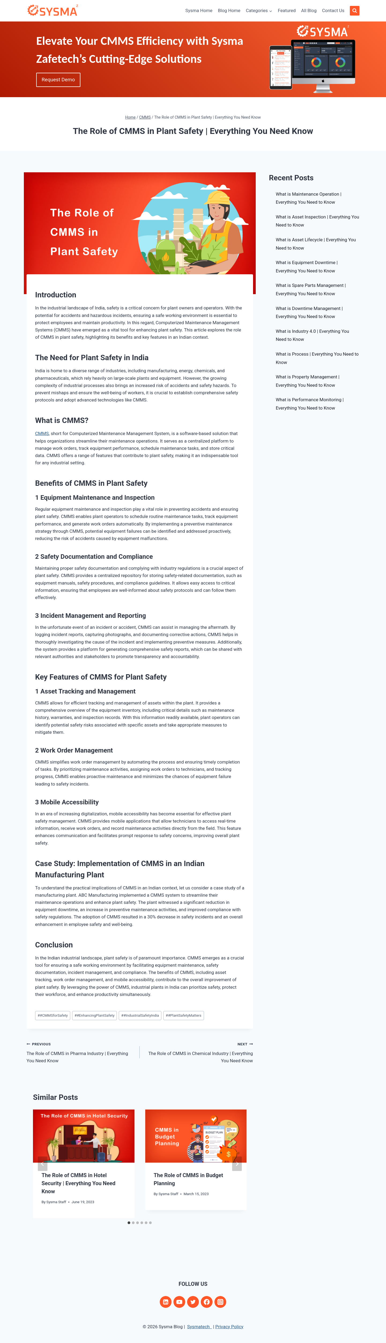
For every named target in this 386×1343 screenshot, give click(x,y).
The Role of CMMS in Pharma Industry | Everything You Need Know (81, 1051)
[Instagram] (220, 1302)
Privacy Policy (229, 1326)
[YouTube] (179, 1302)
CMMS (42, 433)
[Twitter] (193, 1302)
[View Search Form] (354, 11)
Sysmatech (199, 1326)
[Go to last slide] (42, 1163)
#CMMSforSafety (53, 1015)
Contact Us (333, 10)
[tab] (129, 1222)
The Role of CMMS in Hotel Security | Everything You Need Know (79, 1183)
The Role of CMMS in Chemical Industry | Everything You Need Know (198, 1051)
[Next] (237, 1163)
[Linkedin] (166, 1302)
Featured (287, 10)
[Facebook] (207, 1302)
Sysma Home (199, 10)
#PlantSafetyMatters (183, 1015)
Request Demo (59, 80)
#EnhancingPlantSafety (94, 1015)
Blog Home (229, 10)
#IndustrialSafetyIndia (140, 1015)
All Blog (309, 10)
